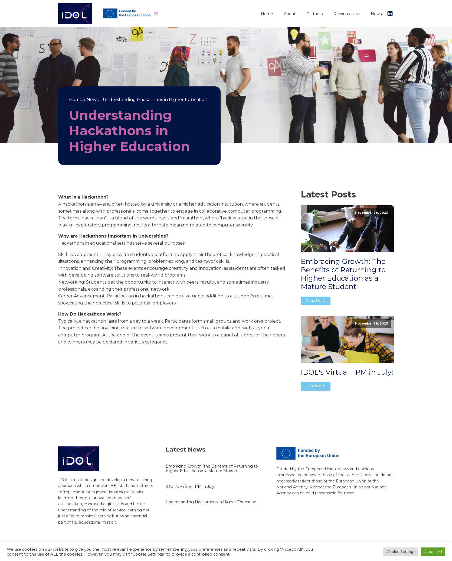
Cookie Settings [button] (401, 551)
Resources (346, 13)
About (290, 13)
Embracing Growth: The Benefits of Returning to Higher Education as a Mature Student (343, 274)
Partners (314, 13)
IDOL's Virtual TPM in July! (347, 372)
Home (267, 13)
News (376, 13)
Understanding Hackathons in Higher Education (211, 502)
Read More (315, 301)
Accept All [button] (433, 551)
